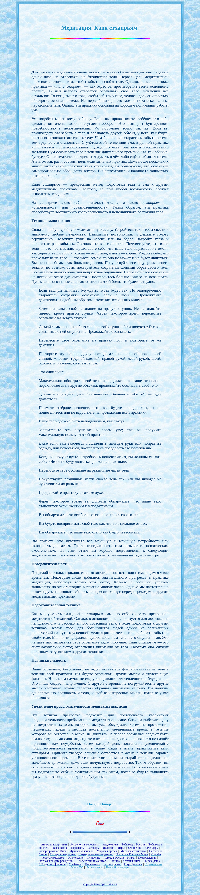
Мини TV (77, 867)
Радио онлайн (153, 864)
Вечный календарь (117, 867)
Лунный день (94, 867)
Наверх (106, 804)
